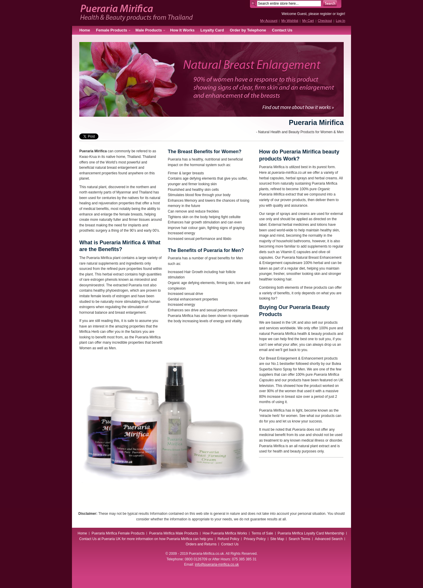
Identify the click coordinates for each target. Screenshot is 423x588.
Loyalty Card (212, 30)
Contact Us (282, 30)
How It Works (182, 30)
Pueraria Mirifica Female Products (118, 533)
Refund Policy (228, 539)
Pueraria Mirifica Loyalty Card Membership (311, 533)
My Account (268, 20)
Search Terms (299, 539)
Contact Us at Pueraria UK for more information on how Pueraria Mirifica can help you (146, 539)
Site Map (277, 539)
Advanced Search (329, 539)
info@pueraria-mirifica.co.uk (217, 564)
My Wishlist (289, 20)
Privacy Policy (255, 539)
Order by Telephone (248, 30)
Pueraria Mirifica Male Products (173, 533)
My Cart (308, 20)
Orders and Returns (201, 544)
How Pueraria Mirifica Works (225, 533)
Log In (340, 20)
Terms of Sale (262, 533)
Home (84, 30)
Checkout (325, 20)
